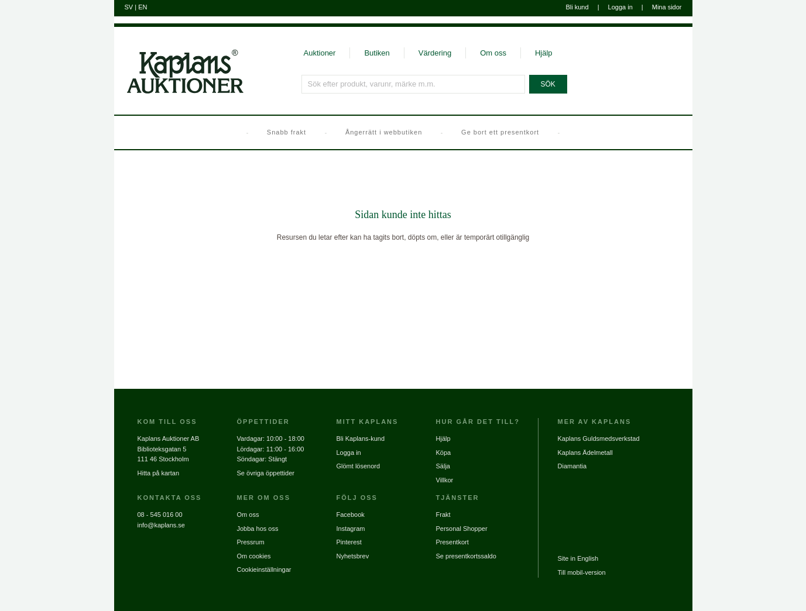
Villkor (445, 480)
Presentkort (452, 542)
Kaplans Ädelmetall (585, 452)
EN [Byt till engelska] (142, 7)
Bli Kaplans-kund (361, 438)
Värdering (435, 53)
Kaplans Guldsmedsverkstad (599, 438)
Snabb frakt (286, 132)
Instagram (351, 528)
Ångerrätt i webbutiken (383, 132)
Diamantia (572, 466)
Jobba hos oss (258, 528)
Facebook (351, 514)
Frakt (443, 514)
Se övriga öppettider (265, 473)
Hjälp (544, 53)
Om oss (493, 53)
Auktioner (320, 53)
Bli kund (576, 7)
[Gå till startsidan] (178, 92)
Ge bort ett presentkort (500, 132)
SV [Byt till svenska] (129, 7)
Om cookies (254, 556)
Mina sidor (667, 7)
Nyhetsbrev (353, 556)
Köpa (443, 452)
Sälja (443, 466)
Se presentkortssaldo (466, 556)
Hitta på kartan (159, 473)
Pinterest (349, 542)
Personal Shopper (462, 528)
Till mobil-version (582, 572)
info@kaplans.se (162, 525)
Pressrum (251, 542)
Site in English (578, 558)
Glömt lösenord (358, 466)
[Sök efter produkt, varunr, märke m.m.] (413, 84)
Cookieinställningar (264, 569)
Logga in (620, 7)
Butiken (376, 53)
